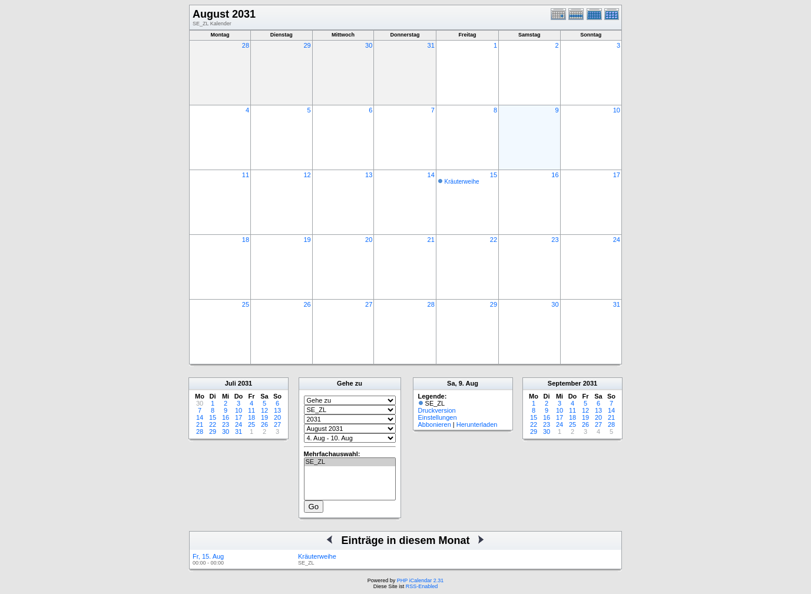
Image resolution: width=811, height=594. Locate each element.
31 (431, 45)
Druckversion (437, 410)
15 (493, 174)
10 (616, 110)
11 (245, 174)
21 (431, 239)
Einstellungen (437, 417)
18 (245, 239)
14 (431, 174)
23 (554, 239)
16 (554, 174)
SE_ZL (349, 462)
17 (616, 174)
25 (245, 304)
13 (368, 174)
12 (306, 174)
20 (368, 239)
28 (245, 45)
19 (306, 239)
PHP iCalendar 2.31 (420, 580)
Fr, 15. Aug (208, 556)
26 (306, 304)
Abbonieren (434, 424)
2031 (245, 383)
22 (493, 239)
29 (306, 45)
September (564, 383)
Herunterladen (477, 424)
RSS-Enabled (422, 586)
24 (616, 239)
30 (368, 45)
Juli (230, 383)
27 (368, 304)
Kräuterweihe (462, 181)
